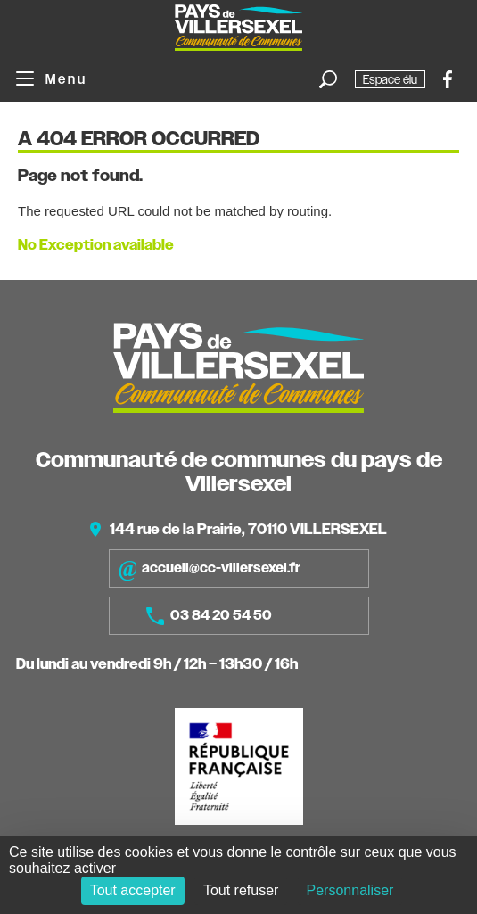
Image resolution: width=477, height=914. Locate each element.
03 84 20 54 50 (209, 616)
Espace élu (390, 79)
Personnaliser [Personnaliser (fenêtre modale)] (350, 890)
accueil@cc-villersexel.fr (209, 568)
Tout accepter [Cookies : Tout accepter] (133, 890)
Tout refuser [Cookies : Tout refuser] (240, 890)
